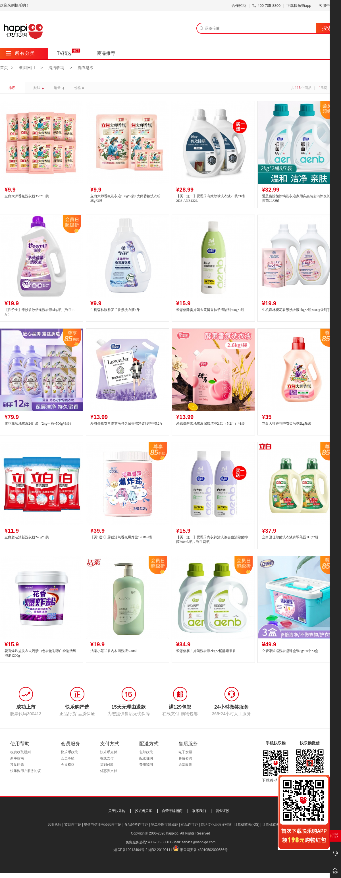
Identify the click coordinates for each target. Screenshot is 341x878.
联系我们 (199, 811)
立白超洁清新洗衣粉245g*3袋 (27, 537)
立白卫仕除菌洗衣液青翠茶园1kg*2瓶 (290, 537)
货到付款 (107, 765)
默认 (37, 88)
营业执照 (54, 825)
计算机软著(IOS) (246, 825)
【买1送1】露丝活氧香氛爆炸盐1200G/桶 (121, 537)
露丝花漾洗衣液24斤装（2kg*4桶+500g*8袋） (39, 423)
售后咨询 (185, 758)
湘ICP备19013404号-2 (130, 850)
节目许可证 (72, 825)
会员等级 (67, 758)
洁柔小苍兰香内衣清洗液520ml (113, 651)
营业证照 (222, 811)
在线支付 (107, 758)
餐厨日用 (27, 67)
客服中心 (328, 5)
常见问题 (17, 765)
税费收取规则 (20, 752)
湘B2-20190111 (160, 850)
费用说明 (146, 765)
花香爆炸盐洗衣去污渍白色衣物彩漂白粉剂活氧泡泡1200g (40, 653)
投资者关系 (143, 811)
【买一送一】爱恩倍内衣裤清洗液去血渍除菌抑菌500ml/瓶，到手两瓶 (212, 539)
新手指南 (17, 758)
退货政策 (185, 765)
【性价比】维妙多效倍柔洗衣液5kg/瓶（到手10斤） (40, 312)
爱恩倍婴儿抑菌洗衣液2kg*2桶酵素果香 (206, 651)
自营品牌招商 (172, 811)
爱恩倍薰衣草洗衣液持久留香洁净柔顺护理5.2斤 (126, 423)
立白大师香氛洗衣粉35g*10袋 (27, 196)
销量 (57, 88)
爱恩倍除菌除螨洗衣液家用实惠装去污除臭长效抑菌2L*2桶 (298, 198)
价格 (79, 88)
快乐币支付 (108, 752)
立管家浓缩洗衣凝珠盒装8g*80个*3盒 (290, 651)
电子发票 (185, 752)
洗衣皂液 (85, 67)
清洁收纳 (56, 67)
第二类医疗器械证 (164, 825)
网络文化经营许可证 (216, 825)
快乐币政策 (69, 752)
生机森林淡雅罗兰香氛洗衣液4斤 (115, 310)
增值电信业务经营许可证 (102, 825)
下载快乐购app (298, 5)
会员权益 (67, 765)
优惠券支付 (108, 771)
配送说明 (146, 758)
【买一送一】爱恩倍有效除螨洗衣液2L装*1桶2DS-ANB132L (210, 198)
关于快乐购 (116, 811)
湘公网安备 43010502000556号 (204, 850)
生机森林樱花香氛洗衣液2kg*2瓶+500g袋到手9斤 (299, 310)
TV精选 (64, 53)
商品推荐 (106, 53)
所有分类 (20, 53)
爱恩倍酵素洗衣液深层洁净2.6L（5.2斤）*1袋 (210, 423)
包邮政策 (146, 752)
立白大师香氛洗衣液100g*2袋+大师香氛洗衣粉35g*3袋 (125, 198)
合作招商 (239, 5)
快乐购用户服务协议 (25, 771)
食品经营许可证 (136, 825)
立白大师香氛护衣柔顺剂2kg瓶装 (286, 423)
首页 (4, 67)
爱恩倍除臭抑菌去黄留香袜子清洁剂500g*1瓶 (210, 310)
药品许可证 (189, 825)
